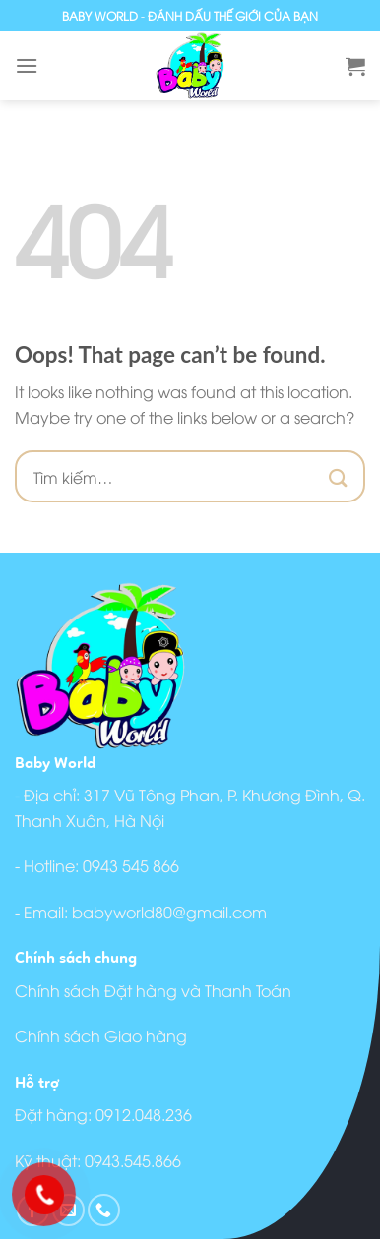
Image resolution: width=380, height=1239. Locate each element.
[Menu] (26, 65)
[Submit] (338, 476)
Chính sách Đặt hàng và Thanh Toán (153, 990)
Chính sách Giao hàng (101, 1035)
